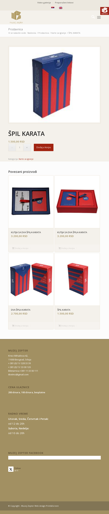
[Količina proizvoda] (19, 147)
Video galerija (44, 2)
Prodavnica (15, 29)
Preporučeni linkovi (64, 2)
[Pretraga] (91, 17)
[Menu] (99, 17)
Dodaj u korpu (43, 147)
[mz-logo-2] (45, 17)
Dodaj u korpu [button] (20, 248)
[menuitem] (44, 3)
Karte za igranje (26, 159)
